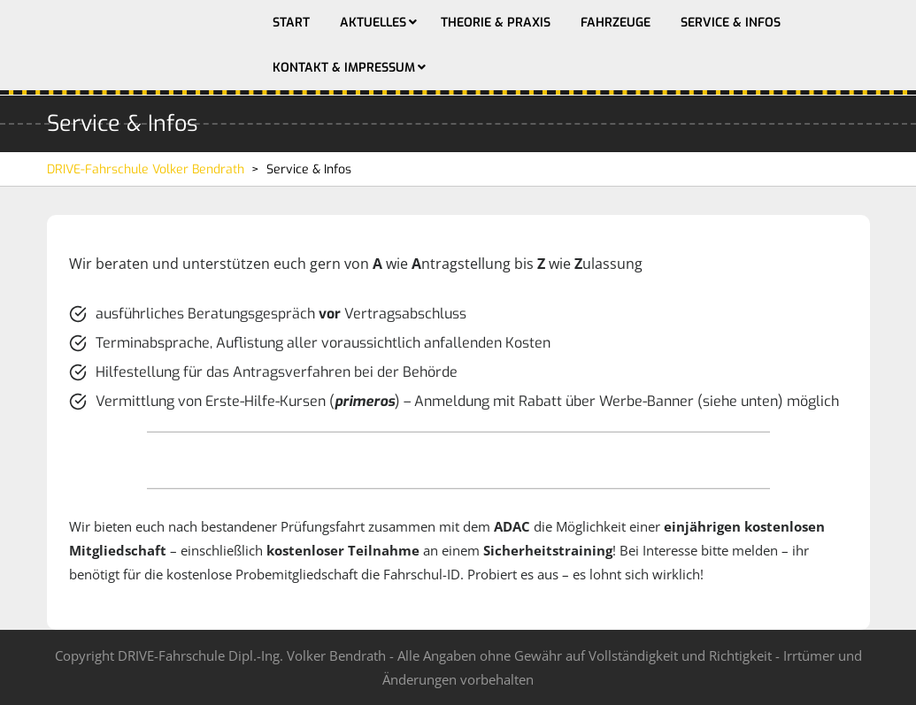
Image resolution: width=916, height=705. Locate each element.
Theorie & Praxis (495, 22)
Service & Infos (731, 22)
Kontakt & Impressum (344, 67)
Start (291, 22)
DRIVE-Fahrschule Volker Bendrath (145, 169)
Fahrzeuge (615, 22)
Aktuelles (373, 22)
